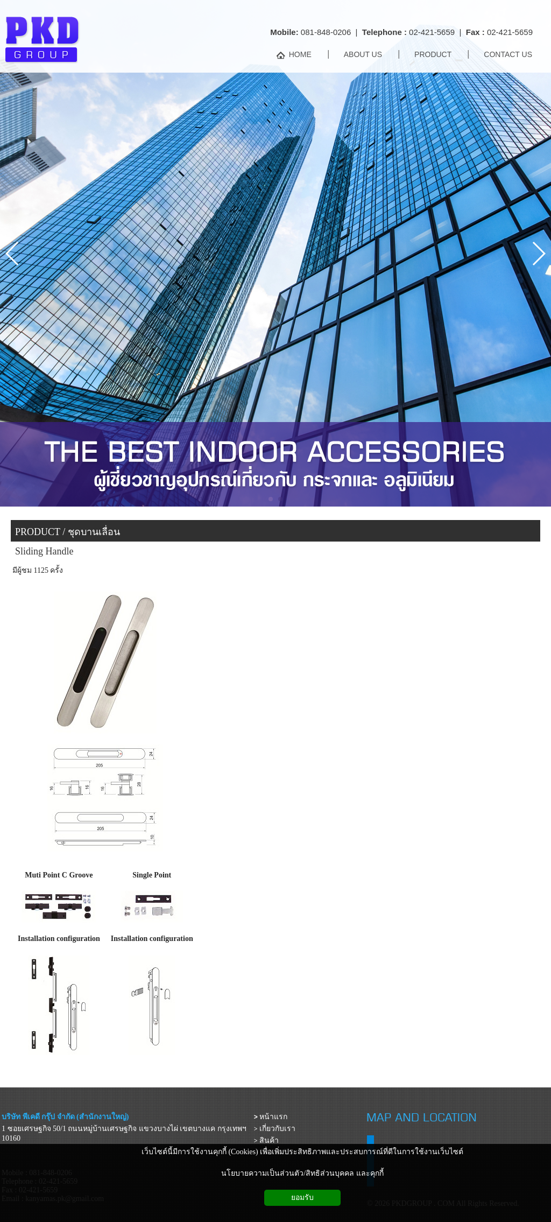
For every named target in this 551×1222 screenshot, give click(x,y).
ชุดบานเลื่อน (94, 531)
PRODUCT (37, 531)
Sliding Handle (44, 551)
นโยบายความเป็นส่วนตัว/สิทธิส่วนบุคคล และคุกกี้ (302, 1173)
